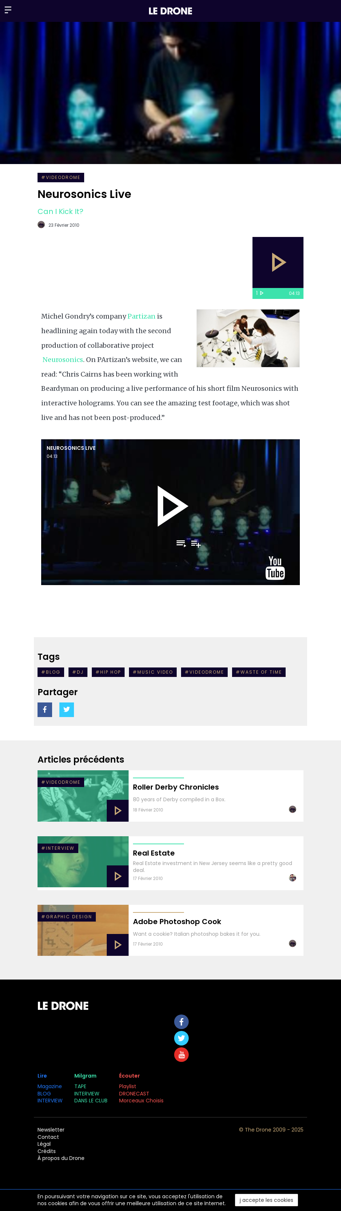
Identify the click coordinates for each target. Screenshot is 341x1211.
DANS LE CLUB (90, 1100)
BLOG (44, 1093)
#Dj (78, 672)
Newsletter (51, 1129)
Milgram (85, 1075)
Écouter (129, 1075)
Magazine (50, 1086)
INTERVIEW (50, 1100)
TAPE (80, 1086)
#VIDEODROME (61, 177)
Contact (48, 1137)
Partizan (142, 316)
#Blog (50, 672)
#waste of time (259, 672)
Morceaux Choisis (142, 1100)
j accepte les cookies (266, 1200)
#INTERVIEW (58, 848)
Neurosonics (63, 359)
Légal (44, 1144)
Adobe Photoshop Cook (177, 921)
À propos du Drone (61, 1158)
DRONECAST (134, 1093)
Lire (42, 1075)
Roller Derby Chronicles (176, 787)
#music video (153, 672)
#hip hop (108, 672)
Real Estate (154, 853)
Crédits (47, 1151)
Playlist (127, 1086)
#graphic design (66, 917)
